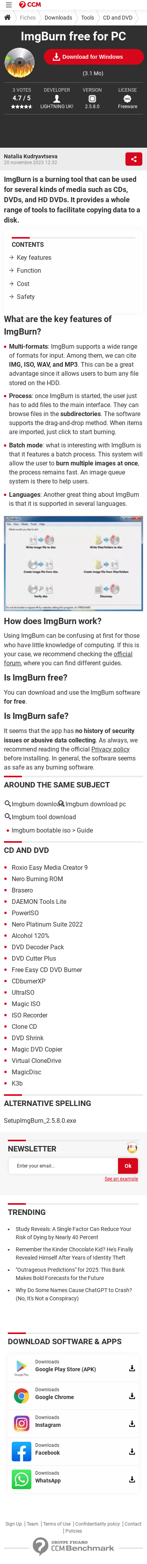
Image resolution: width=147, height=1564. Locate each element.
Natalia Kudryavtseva (31, 156)
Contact (133, 1524)
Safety (26, 296)
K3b (17, 1083)
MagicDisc (26, 1072)
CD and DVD (117, 17)
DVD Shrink (28, 1038)
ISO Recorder (29, 1015)
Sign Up (13, 1524)
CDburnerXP (28, 981)
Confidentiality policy (97, 1524)
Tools (87, 17)
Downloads (58, 17)
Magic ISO (26, 1004)
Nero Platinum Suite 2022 (47, 924)
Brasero (22, 890)
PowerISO (25, 913)
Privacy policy (110, 749)
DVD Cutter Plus (34, 958)
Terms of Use (57, 1524)
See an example (121, 1179)
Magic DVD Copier (37, 1049)
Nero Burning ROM (37, 879)
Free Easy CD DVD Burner (47, 970)
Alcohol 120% (30, 935)
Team (32, 1524)
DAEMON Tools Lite (39, 901)
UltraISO (23, 992)
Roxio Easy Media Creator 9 (50, 867)
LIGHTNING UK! (56, 106)
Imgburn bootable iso (41, 830)
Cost (23, 284)
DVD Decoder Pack (38, 947)
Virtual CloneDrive (36, 1060)
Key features (34, 257)
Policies (73, 1531)
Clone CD (24, 1026)
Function (29, 270)
